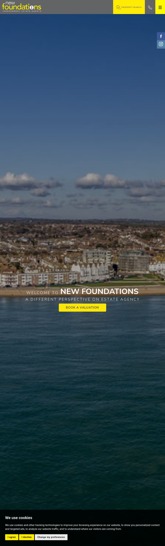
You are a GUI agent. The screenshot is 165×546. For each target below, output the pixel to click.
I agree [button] (12, 537)
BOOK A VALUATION (82, 308)
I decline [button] (27, 537)
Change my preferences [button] (51, 537)
